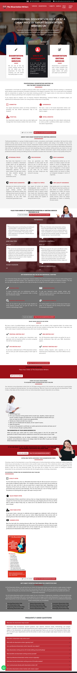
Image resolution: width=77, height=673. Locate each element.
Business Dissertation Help (38, 585)
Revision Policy (52, 669)
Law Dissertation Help (14, 585)
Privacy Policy (52, 664)
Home (4, 664)
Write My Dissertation (31, 672)
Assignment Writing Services (33, 666)
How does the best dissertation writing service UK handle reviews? (25, 641)
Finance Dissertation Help (38, 588)
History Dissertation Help (38, 583)
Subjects (51, 5)
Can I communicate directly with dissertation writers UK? (22, 644)
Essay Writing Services (32, 669)
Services (34, 5)
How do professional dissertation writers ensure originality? (23, 637)
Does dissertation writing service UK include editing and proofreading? (26, 629)
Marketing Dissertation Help (16, 588)
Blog (4, 672)
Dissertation (42, 5)
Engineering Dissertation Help (16, 586)
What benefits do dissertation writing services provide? (22, 633)
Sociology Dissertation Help (61, 586)
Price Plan (64, 6)
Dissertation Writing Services (33, 664)
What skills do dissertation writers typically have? (20, 622)
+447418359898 (34, 1)
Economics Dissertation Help (62, 583)
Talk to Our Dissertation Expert (44, 132)
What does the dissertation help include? (18, 602)
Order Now (71, 6)
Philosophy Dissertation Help (62, 588)
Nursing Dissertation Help (15, 583)
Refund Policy (52, 666)
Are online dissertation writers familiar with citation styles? (23, 648)
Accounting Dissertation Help (39, 586)
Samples (58, 5)
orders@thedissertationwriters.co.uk (63, 1)
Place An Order (27, 132)
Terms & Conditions (53, 672)
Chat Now (44, 42)
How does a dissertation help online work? (18, 618)
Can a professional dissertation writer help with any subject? (23, 626)
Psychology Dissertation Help (62, 585)
